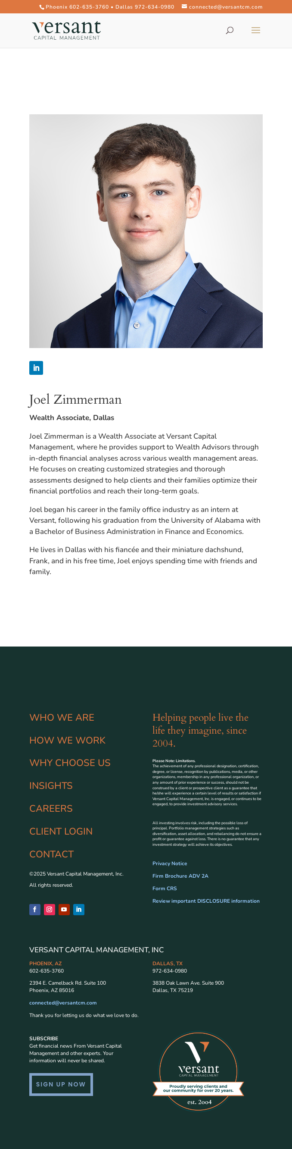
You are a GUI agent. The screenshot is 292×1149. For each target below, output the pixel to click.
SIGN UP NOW (61, 1084)
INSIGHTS (51, 785)
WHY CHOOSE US (70, 763)
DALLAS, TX (167, 963)
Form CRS (164, 888)
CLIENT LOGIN (61, 831)
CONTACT (51, 854)
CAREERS (51, 808)
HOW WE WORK (67, 740)
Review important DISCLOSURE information (206, 901)
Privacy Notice (169, 863)
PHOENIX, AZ (45, 963)
